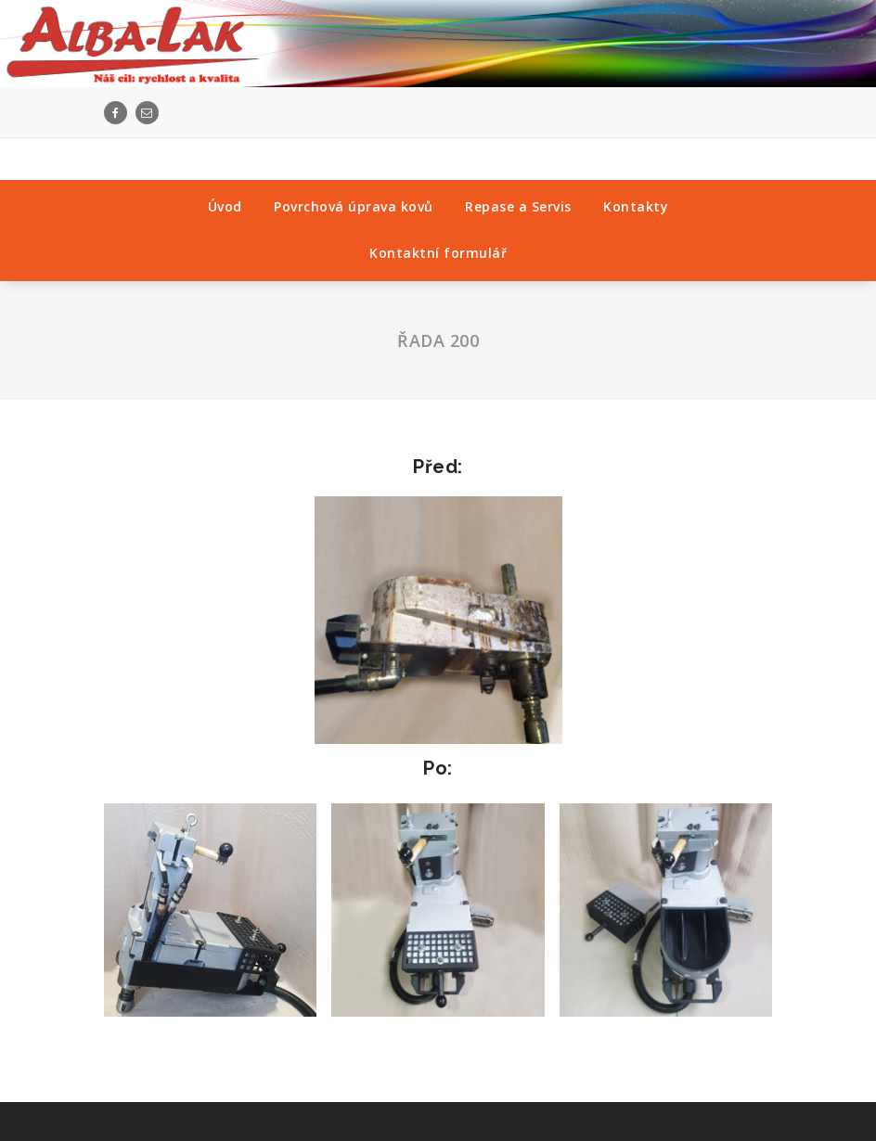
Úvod (225, 206)
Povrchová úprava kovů (353, 206)
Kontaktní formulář (438, 253)
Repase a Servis (518, 206)
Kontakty (635, 206)
